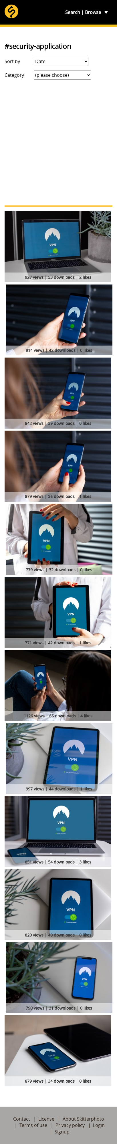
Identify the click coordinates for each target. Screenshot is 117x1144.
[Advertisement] (58, 142)
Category (14, 75)
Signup (62, 1132)
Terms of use (33, 1125)
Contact (21, 1119)
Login (99, 1125)
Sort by (12, 61)
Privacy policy (70, 1125)
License (46, 1119)
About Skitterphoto (83, 1119)
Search (72, 12)
